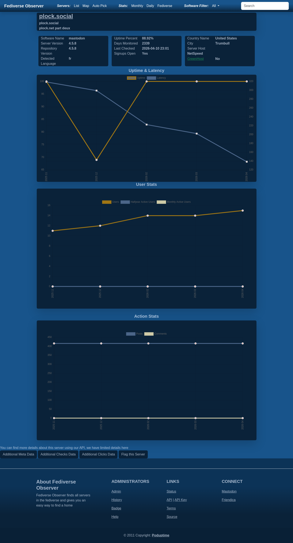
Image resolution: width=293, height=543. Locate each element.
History (116, 500)
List (76, 6)
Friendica (229, 500)
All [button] (214, 6)
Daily (150, 6)
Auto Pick (99, 6)
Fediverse (164, 6)
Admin (116, 491)
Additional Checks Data (58, 454)
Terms (171, 508)
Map (86, 6)
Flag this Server (133, 454)
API (169, 500)
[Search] (265, 6)
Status (171, 491)
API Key (181, 500)
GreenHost (195, 59)
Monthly (137, 6)
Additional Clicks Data (98, 454)
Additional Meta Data (18, 454)
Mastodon (229, 491)
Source (172, 517)
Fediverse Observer (24, 6)
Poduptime (160, 535)
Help (114, 517)
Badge (116, 508)
